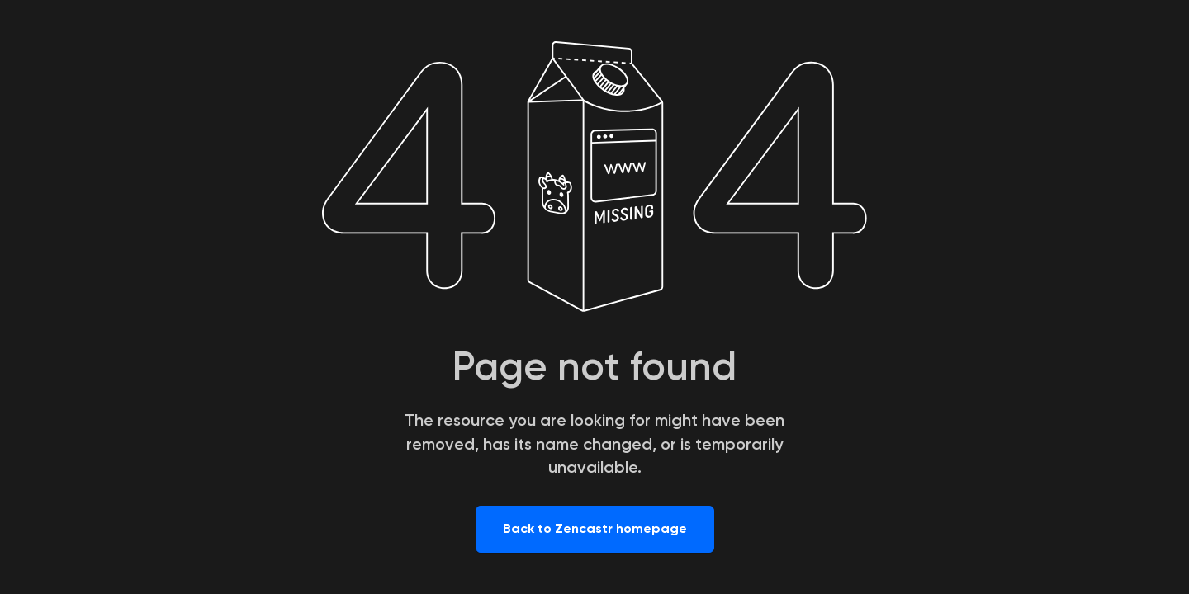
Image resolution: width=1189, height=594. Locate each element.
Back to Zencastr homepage (595, 528)
